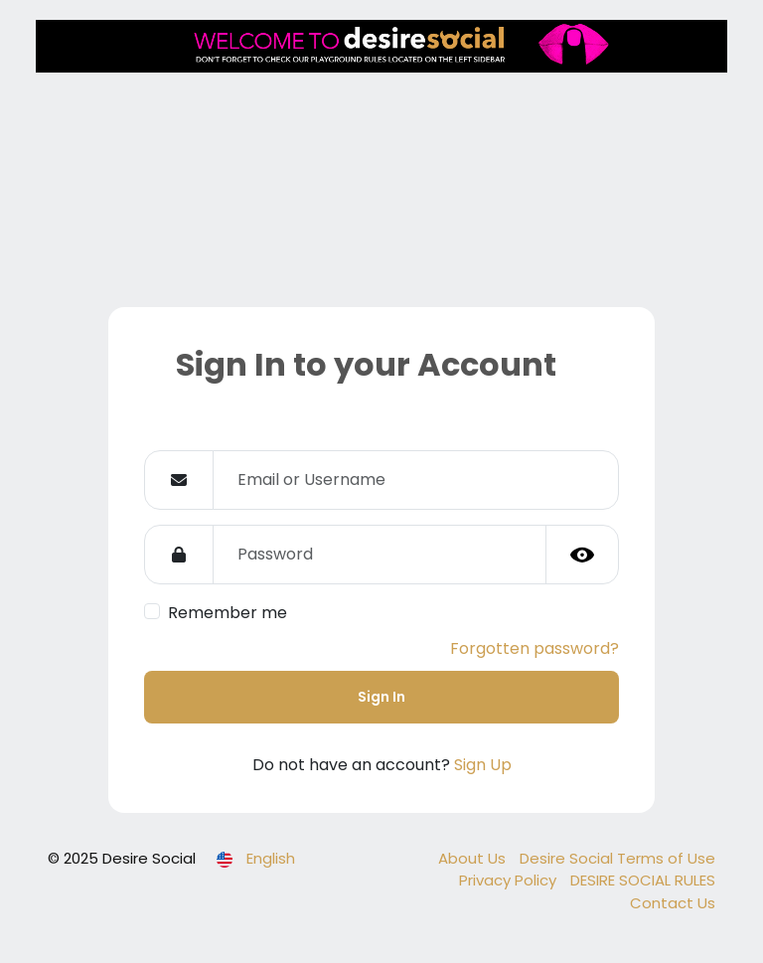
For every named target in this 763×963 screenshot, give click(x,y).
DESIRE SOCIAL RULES (642, 880)
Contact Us (672, 902)
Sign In (381, 697)
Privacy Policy (509, 880)
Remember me (227, 612)
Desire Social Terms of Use (617, 858)
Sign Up (483, 764)
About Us (474, 858)
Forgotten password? (534, 648)
